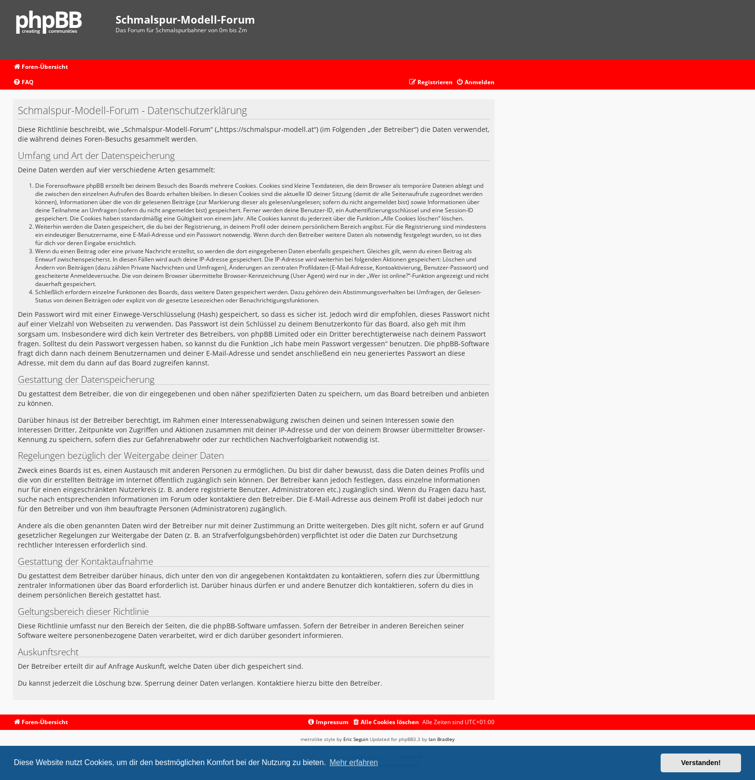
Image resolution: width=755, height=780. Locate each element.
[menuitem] (23, 82)
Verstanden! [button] (701, 763)
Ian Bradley (442, 739)
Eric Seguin (355, 739)
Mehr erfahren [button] (353, 762)
